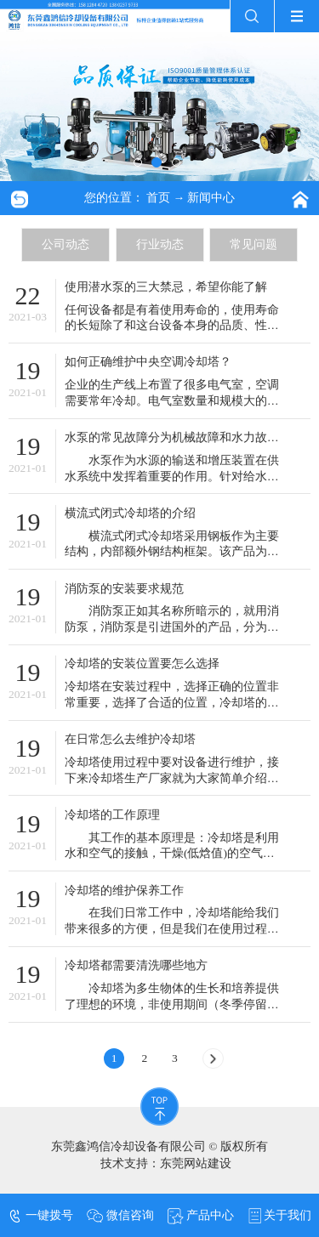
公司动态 (65, 244)
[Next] (212, 1058)
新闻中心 (211, 197)
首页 (158, 197)
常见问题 (253, 244)
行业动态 (160, 244)
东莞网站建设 (195, 1163)
